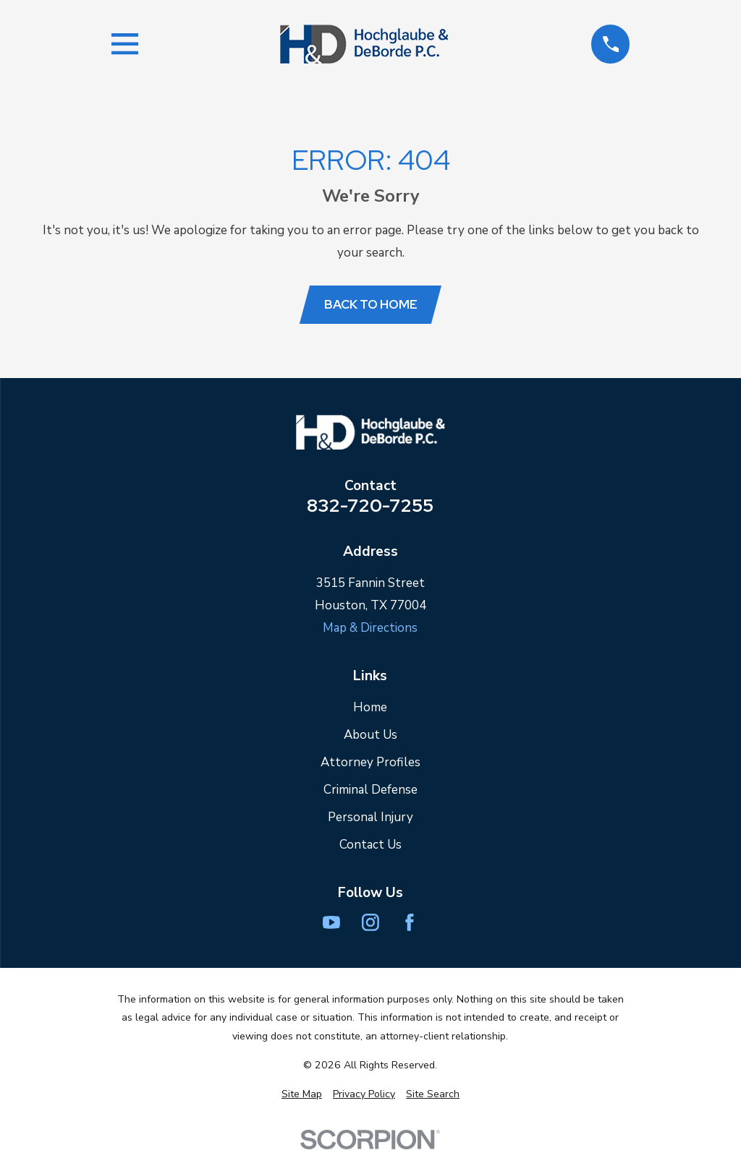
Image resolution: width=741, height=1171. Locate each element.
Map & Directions (370, 627)
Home (370, 707)
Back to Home (371, 304)
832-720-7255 (370, 506)
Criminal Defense (370, 789)
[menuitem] (301, 1094)
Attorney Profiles (370, 762)
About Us (370, 734)
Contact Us (370, 844)
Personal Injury (370, 817)
